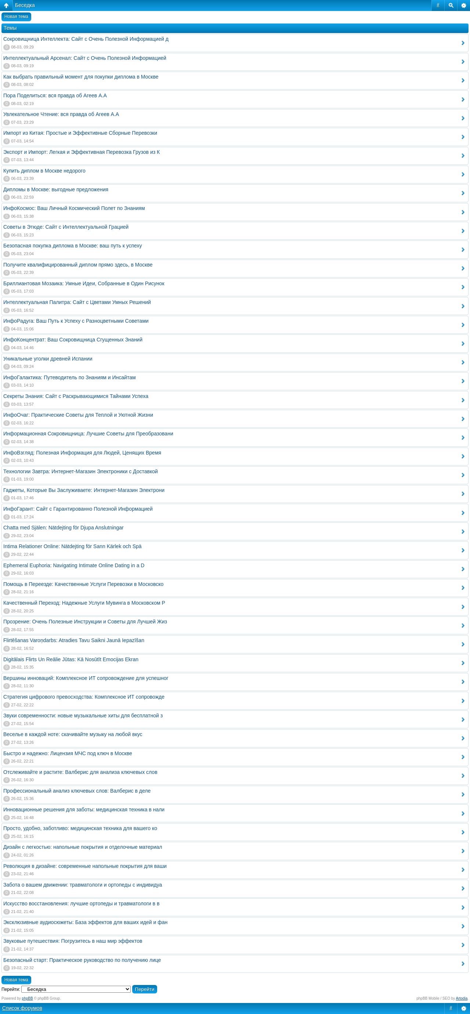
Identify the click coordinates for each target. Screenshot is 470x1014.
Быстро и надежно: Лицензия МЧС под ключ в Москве (67, 753)
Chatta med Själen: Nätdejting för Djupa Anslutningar (63, 527)
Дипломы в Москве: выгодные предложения (55, 189)
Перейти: (10, 989)
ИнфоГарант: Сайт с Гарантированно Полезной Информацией (78, 509)
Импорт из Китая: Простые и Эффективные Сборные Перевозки (80, 133)
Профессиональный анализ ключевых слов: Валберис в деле (77, 791)
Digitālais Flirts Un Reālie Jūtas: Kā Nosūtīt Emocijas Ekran (70, 659)
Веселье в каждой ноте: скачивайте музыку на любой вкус (72, 734)
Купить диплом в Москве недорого (44, 171)
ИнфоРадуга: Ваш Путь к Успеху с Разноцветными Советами (76, 321)
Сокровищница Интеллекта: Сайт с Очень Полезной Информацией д (86, 39)
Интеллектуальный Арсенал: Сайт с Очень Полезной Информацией (84, 58)
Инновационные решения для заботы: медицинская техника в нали (83, 809)
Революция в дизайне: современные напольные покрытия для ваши (85, 866)
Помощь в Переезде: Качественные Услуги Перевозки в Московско (83, 584)
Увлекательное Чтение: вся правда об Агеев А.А (61, 114)
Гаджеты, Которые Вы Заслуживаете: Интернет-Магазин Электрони (83, 490)
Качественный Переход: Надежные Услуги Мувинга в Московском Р (84, 603)
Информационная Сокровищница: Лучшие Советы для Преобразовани (88, 434)
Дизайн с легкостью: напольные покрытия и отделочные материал (82, 847)
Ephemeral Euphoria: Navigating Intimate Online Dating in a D (73, 565)
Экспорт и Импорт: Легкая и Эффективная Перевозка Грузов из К (81, 152)
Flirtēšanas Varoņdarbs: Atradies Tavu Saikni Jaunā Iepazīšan (73, 640)
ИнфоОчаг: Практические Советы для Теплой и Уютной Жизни (78, 415)
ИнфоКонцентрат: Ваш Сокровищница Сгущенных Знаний (72, 340)
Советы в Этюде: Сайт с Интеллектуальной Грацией (66, 227)
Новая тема (16, 16)
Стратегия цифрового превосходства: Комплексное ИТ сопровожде (83, 697)
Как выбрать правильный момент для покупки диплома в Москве (81, 77)
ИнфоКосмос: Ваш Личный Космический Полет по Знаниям (74, 208)
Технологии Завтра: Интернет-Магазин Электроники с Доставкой (80, 471)
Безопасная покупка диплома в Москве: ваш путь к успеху (72, 246)
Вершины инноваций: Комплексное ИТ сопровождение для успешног (86, 678)
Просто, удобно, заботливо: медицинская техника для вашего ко (80, 828)
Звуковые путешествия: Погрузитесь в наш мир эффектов (72, 941)
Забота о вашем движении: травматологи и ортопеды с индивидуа (82, 885)
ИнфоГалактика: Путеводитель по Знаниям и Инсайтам (69, 377)
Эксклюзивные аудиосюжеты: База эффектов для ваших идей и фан (85, 922)
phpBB (27, 998)
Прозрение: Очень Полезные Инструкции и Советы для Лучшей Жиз (85, 621)
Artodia (462, 998)
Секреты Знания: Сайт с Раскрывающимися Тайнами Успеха (75, 396)
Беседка (25, 5)
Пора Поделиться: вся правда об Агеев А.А (55, 95)
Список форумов (22, 1008)
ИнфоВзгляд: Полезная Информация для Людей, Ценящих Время (82, 453)
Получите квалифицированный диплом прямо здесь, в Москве (78, 265)
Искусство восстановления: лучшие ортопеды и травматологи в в (81, 903)
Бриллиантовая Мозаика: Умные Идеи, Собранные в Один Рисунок (83, 283)
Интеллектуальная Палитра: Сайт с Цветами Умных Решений (77, 302)
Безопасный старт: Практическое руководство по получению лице (82, 960)
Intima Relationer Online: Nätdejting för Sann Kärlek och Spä (72, 546)
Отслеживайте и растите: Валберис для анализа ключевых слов (80, 772)
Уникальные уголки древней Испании (47, 359)
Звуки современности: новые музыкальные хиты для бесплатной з (83, 715)
